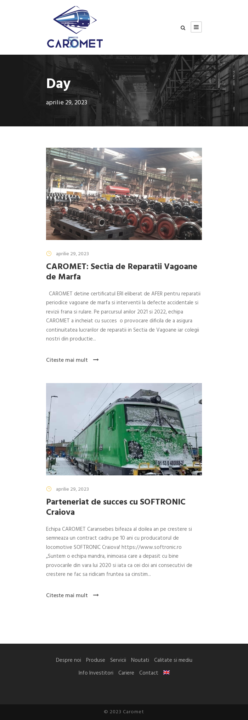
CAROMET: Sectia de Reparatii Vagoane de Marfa (121, 272)
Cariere (126, 673)
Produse (95, 660)
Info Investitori (96, 673)
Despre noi (68, 660)
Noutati (140, 660)
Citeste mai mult (72, 360)
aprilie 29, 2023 (72, 254)
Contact (148, 673)
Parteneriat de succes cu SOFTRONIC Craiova (116, 507)
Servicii (118, 660)
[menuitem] (166, 672)
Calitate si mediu (173, 660)
